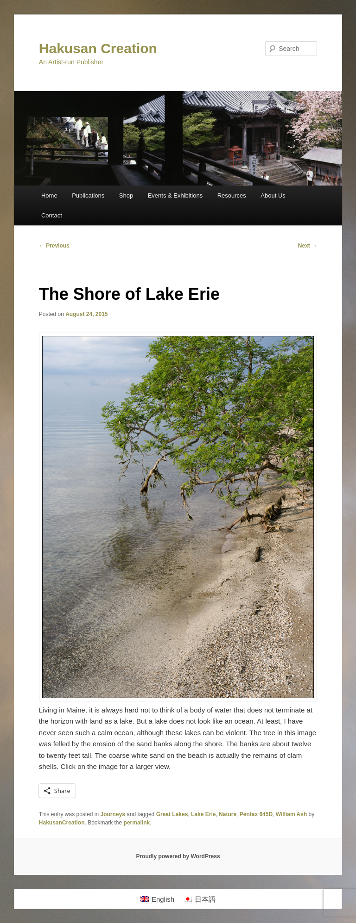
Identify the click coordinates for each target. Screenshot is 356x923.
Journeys (113, 814)
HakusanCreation (62, 822)
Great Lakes (172, 814)
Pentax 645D (256, 814)
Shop (126, 195)
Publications (88, 195)
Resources (231, 195)
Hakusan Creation (98, 48)
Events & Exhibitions (175, 195)
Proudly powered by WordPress (178, 856)
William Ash (291, 814)
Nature (227, 814)
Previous (54, 245)
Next (307, 245)
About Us (273, 195)
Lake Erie (203, 814)
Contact (51, 215)
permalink (137, 822)
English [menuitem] (163, 899)
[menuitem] (157, 898)
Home (49, 195)
